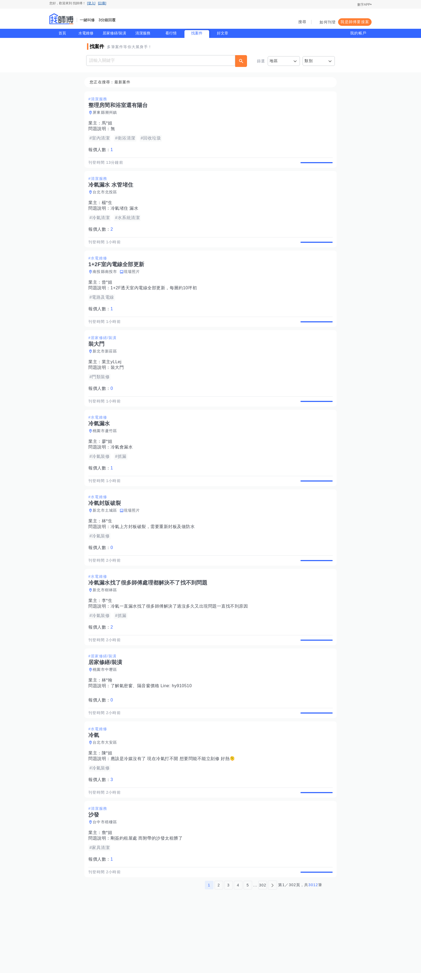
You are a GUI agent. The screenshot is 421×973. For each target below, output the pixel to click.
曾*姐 (108, 295)
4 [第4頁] (238, 947)
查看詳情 (314, 165)
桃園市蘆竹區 (106, 456)
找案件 (196, 33)
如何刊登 (328, 22)
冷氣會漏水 (123, 472)
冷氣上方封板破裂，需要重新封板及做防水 (154, 557)
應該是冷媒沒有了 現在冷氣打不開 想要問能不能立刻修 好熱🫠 (174, 808)
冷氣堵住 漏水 (126, 214)
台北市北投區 (106, 198)
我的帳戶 (358, 33)
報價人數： (102, 150)
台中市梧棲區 (106, 878)
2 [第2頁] (218, 947)
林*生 (108, 552)
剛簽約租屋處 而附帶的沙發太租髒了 (148, 894)
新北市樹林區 (106, 627)
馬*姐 (108, 123)
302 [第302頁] (262, 947)
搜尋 (302, 22)
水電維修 (85, 33)
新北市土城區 (106, 541)
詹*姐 (108, 888)
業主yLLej (113, 380)
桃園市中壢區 (106, 713)
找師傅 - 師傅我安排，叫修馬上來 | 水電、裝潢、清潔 (61, 18)
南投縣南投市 (106, 284)
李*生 (108, 638)
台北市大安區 (106, 792)
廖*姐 (108, 466)
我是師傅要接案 (354, 22)
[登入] (91, 3)
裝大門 (119, 386)
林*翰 (108, 723)
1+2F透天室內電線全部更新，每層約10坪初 (155, 300)
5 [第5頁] (247, 947)
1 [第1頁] (209, 947)
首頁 (62, 33)
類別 (308, 61)
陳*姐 (108, 802)
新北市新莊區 (106, 370)
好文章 (222, 33)
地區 (274, 61)
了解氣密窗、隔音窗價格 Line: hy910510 (153, 729)
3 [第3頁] (228, 947)
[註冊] (102, 3)
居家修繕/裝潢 (114, 33)
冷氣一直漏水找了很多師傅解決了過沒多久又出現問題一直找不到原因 (181, 643)
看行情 (171, 33)
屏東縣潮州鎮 (106, 113)
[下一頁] (272, 946)
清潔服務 (142, 33)
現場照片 (133, 284)
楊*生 (108, 209)
